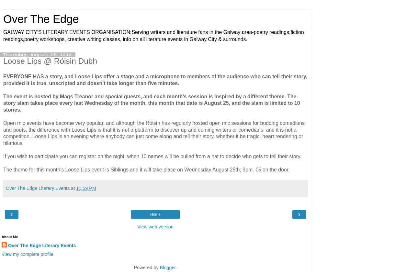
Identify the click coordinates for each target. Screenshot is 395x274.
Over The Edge (41, 19)
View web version (155, 226)
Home (155, 214)
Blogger (168, 267)
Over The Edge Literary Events (42, 245)
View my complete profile (27, 254)
